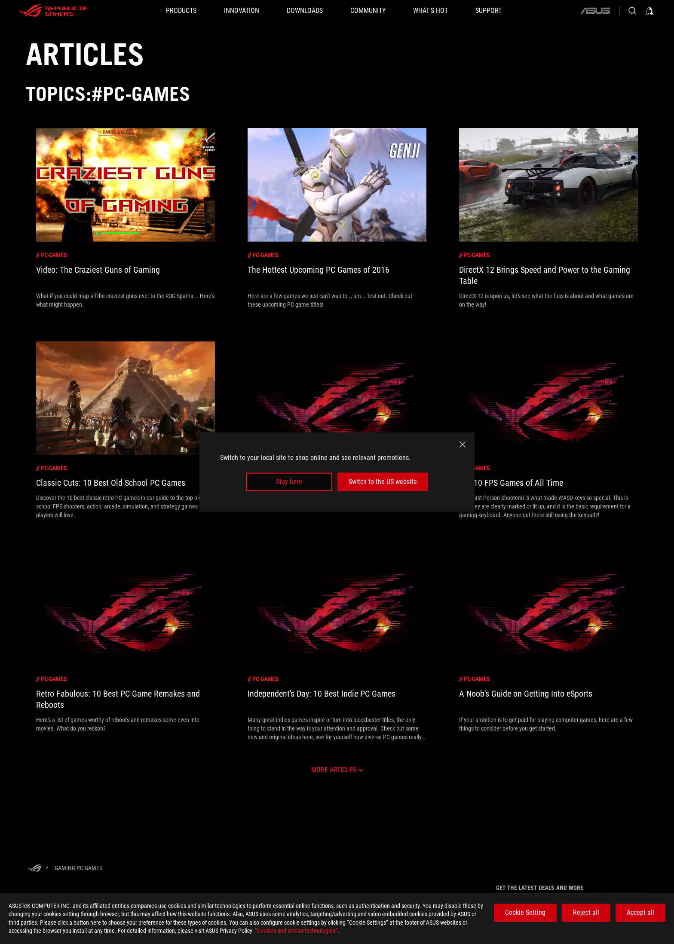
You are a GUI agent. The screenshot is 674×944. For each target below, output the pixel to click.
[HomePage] (35, 868)
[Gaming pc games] (78, 868)
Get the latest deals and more (539, 887)
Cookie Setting (525, 912)
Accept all (640, 912)
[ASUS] (595, 10)
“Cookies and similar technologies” (296, 930)
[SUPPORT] (488, 10)
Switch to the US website (383, 482)
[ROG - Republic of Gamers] (53, 10)
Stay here (289, 482)
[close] (462, 444)
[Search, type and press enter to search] (632, 10)
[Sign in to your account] (649, 10)
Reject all (586, 912)
